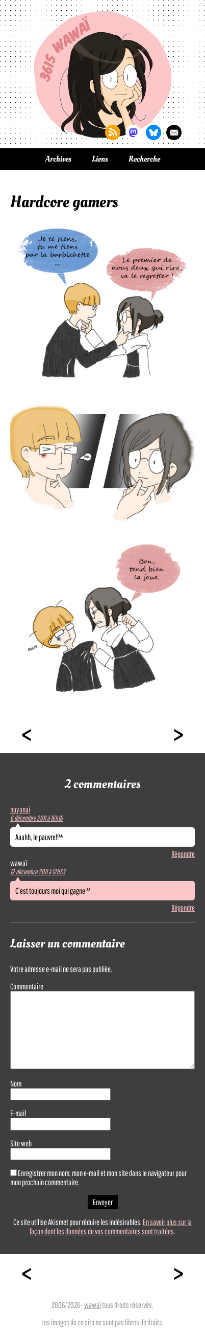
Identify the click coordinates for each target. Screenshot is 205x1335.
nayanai (20, 809)
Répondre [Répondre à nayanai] (183, 853)
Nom (15, 1083)
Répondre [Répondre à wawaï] (183, 907)
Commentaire (26, 986)
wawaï (92, 1304)
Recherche (144, 159)
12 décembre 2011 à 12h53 (37, 872)
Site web (21, 1143)
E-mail (18, 1113)
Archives (58, 159)
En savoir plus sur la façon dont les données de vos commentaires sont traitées (111, 1226)
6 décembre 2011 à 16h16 (36, 818)
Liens (100, 159)
